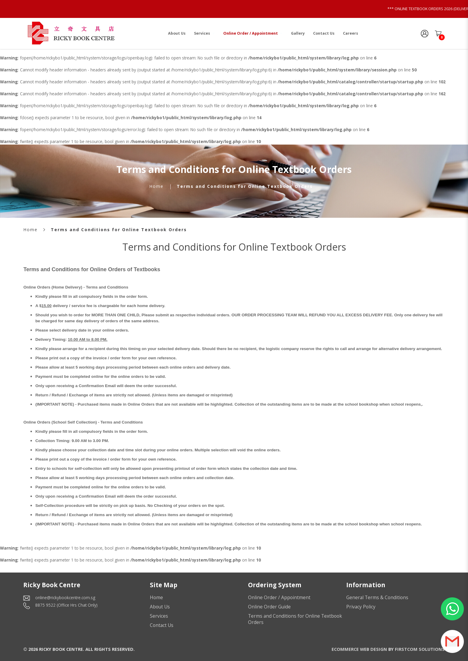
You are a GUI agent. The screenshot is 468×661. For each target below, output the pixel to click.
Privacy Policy (360, 606)
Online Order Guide (269, 606)
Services (159, 616)
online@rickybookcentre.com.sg (65, 597)
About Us (160, 606)
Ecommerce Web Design (359, 649)
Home (156, 186)
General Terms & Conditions (377, 597)
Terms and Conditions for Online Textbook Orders (245, 186)
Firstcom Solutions (420, 649)
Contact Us (161, 625)
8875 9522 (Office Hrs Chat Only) (66, 605)
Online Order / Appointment (279, 597)
